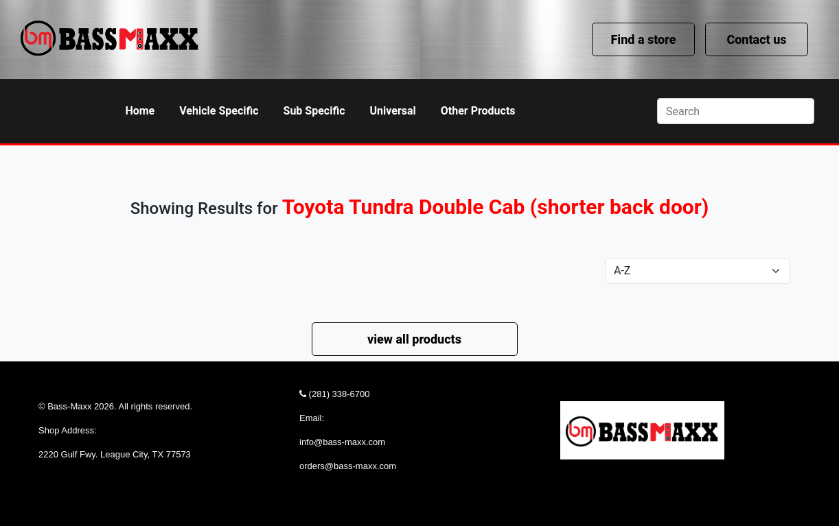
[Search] (735, 111)
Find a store (643, 39)
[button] (219, 111)
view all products (414, 339)
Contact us (756, 39)
